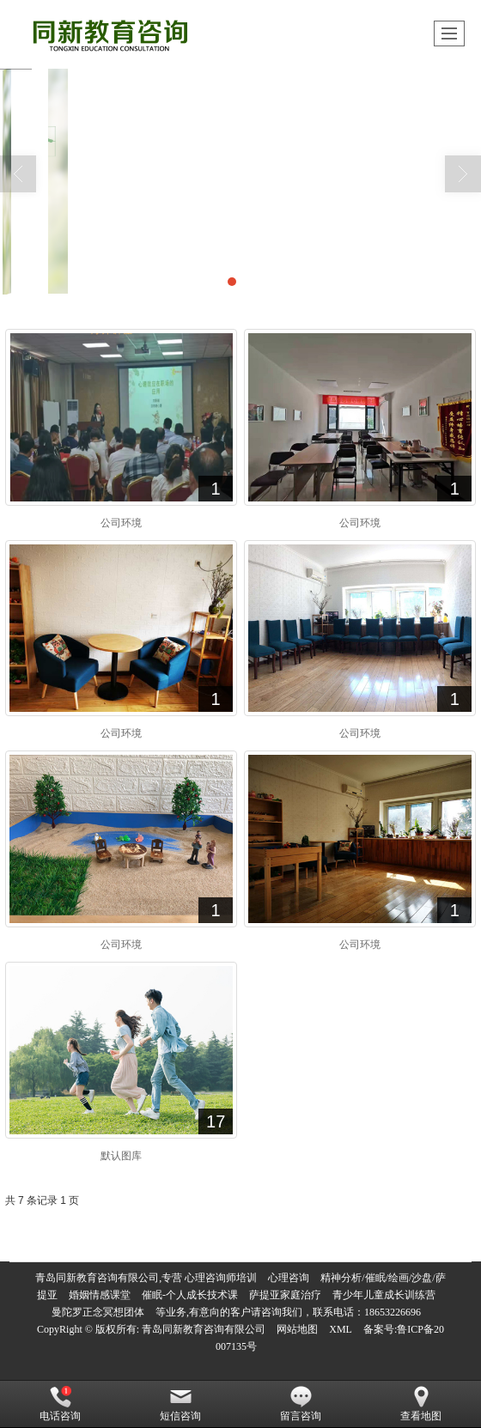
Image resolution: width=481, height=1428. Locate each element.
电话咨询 (60, 1404)
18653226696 (392, 1312)
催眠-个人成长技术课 (190, 1295)
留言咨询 (300, 1404)
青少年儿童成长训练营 (383, 1295)
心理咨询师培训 (221, 1278)
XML (340, 1329)
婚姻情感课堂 (100, 1295)
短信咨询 (180, 1404)
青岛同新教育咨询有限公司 (203, 1329)
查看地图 (420, 1404)
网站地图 (297, 1329)
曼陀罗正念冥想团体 (98, 1312)
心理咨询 (288, 1278)
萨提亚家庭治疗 (285, 1295)
